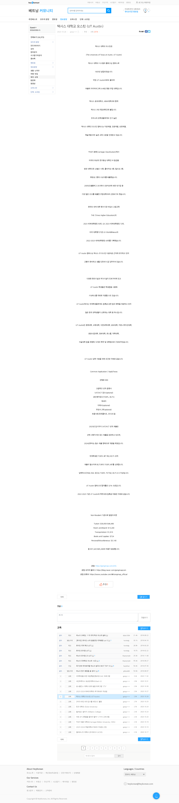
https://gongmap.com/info (105, 566)
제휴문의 (39, 790)
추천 (104, 584)
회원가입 (147, 2)
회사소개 (30, 773)
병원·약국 (70, 640)
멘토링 (128, 2)
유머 (32, 49)
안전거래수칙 (66, 773)
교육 (59, 628)
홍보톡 (33, 58)
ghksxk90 (126, 671)
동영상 (33, 83)
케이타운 (121, 2)
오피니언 (34, 88)
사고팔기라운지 (36, 55)
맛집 (69, 666)
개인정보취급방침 (51, 773)
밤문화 (33, 80)
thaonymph (126, 656)
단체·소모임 (35, 92)
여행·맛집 (34, 74)
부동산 (97, 2)
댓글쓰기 (144, 617)
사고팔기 (113, 2)
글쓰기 (144, 597)
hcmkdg (126, 640)
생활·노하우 (35, 70)
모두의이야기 (35, 45)
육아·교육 (34, 77)
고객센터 (48, 790)
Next (149, 10)
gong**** (126, 676)
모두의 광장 (35, 42)
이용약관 (39, 773)
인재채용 (77, 773)
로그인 (141, 2)
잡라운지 (34, 52)
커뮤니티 (90, 2)
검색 (119, 756)
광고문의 (30, 790)
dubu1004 (126, 635)
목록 (62, 597)
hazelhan (126, 666)
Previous (123, 10)
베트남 (41, 10)
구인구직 (105, 2)
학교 (69, 635)
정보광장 (34, 67)
